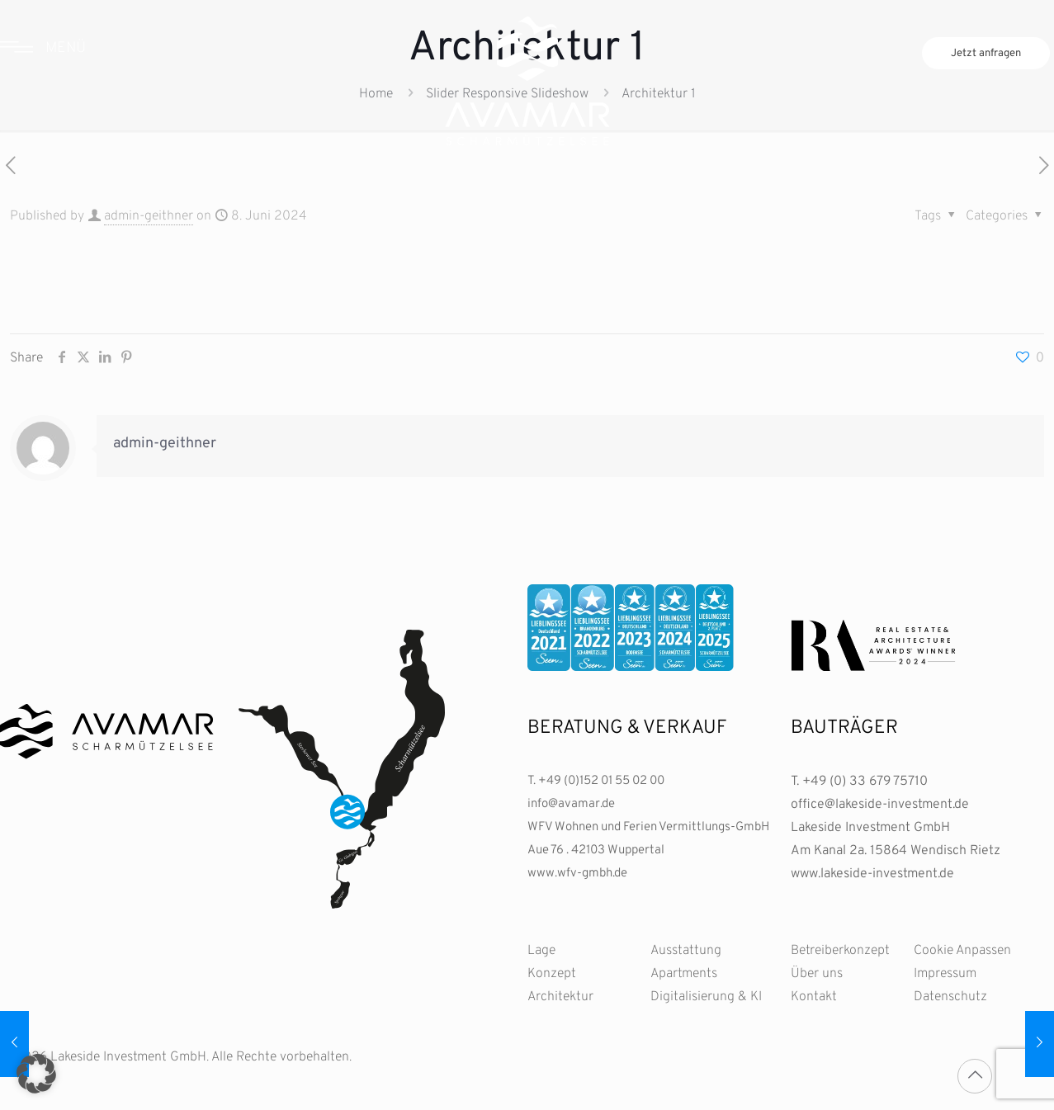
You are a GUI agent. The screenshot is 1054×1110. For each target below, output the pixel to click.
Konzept (551, 974)
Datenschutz (950, 997)
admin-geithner (148, 216)
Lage (541, 950)
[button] (36, 1073)
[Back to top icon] (974, 1076)
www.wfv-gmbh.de (577, 873)
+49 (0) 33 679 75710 (865, 781)
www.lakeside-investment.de (872, 874)
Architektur (560, 997)
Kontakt (814, 997)
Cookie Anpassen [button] (962, 950)
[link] (630, 627)
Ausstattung (685, 950)
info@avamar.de (571, 804)
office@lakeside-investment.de (880, 804)
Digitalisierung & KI (706, 997)
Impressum (945, 974)
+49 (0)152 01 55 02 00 (601, 781)
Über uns (817, 974)
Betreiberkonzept (840, 950)
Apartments (683, 974)
